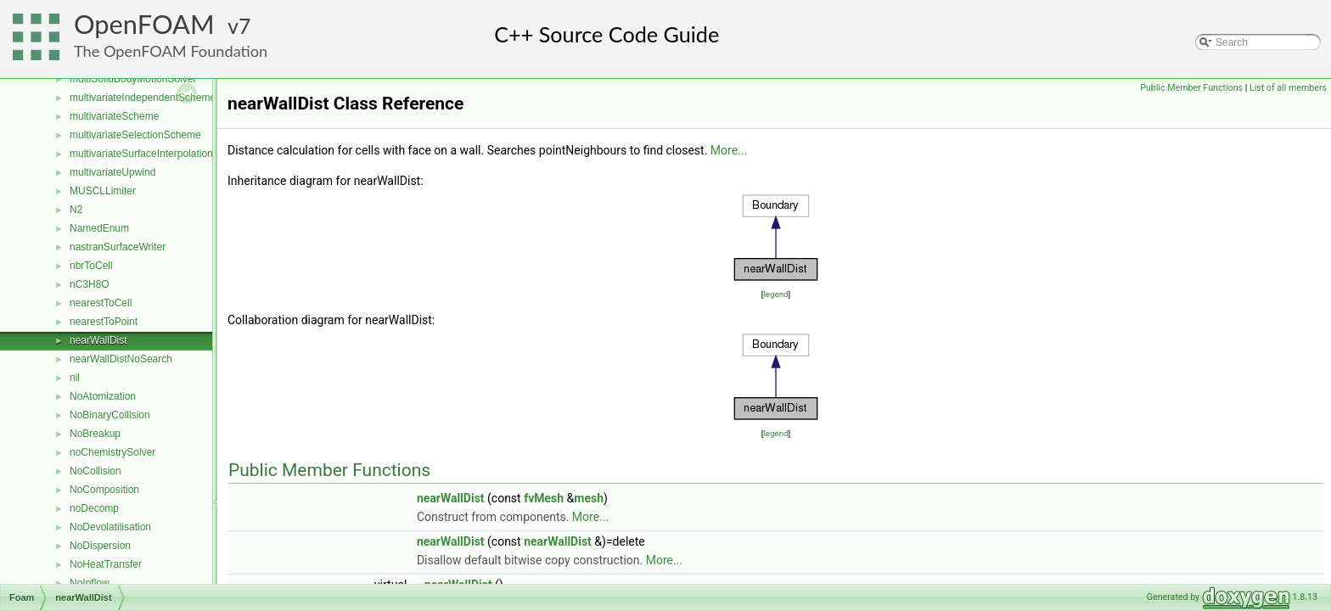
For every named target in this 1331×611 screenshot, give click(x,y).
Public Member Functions (1191, 87)
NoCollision (95, 471)
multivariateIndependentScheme (143, 98)
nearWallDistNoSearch (121, 359)
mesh (589, 498)
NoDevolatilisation (110, 527)
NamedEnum (99, 228)
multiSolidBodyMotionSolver (133, 79)
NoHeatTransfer (106, 564)
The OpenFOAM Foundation (170, 51)
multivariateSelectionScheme (135, 135)
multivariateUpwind (112, 172)
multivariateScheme (114, 116)
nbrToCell (91, 266)
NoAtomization (103, 396)
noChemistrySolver (112, 452)
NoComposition (104, 490)
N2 (76, 210)
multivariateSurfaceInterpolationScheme (160, 154)
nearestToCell (101, 303)
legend (775, 294)
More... (728, 150)
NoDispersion (100, 546)
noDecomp (94, 508)
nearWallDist (98, 340)
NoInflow (90, 583)
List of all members (1288, 87)
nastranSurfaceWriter (118, 247)
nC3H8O (90, 284)
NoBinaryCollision (110, 415)
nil (75, 378)
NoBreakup (95, 434)
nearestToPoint (104, 322)
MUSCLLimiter (103, 191)
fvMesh (544, 498)
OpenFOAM (144, 24)
